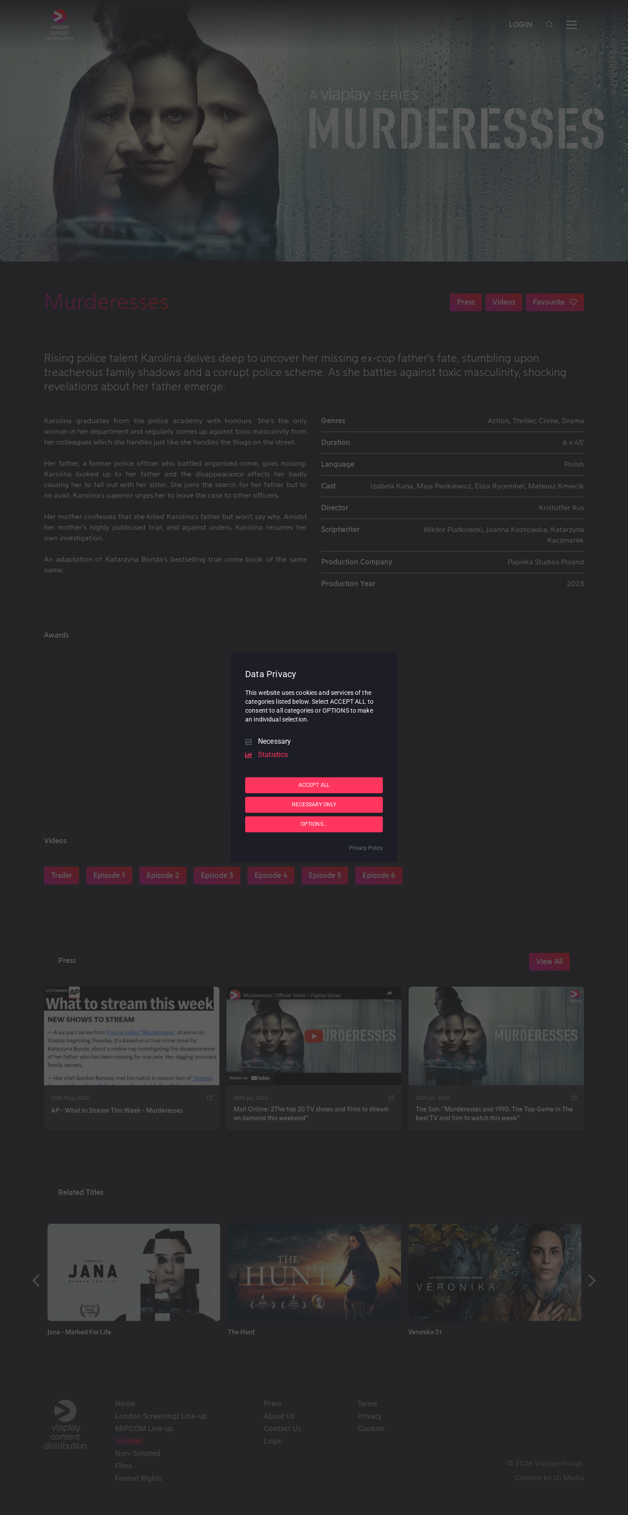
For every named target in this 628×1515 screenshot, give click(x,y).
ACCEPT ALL (314, 785)
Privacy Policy (366, 848)
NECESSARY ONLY (314, 804)
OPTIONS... (314, 824)
